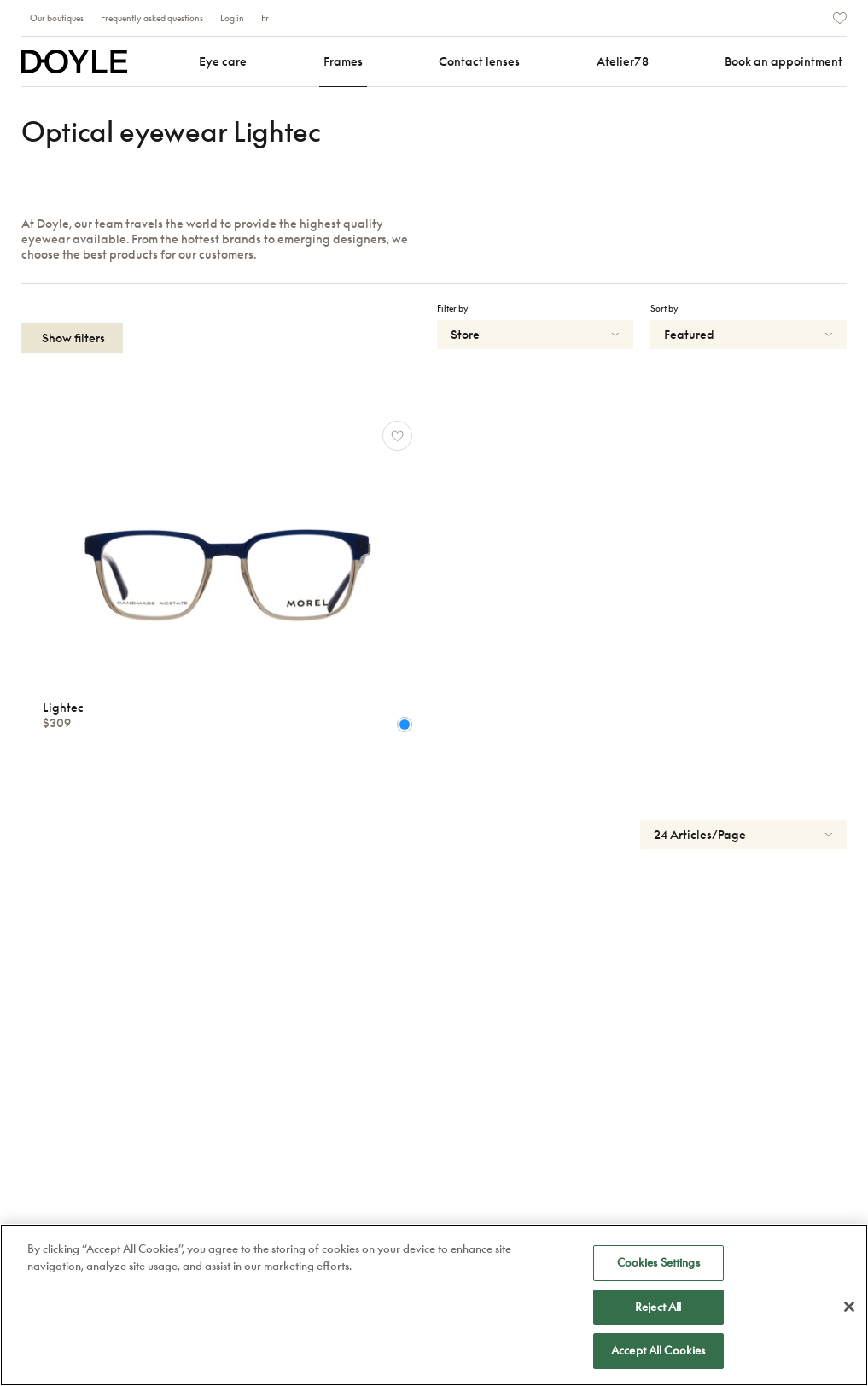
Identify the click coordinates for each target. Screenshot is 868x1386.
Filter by (453, 308)
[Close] (849, 1306)
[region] (434, 1305)
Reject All (658, 1306)
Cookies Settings (658, 1262)
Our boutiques (57, 18)
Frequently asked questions (152, 18)
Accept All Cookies (658, 1350)
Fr (265, 18)
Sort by (664, 308)
